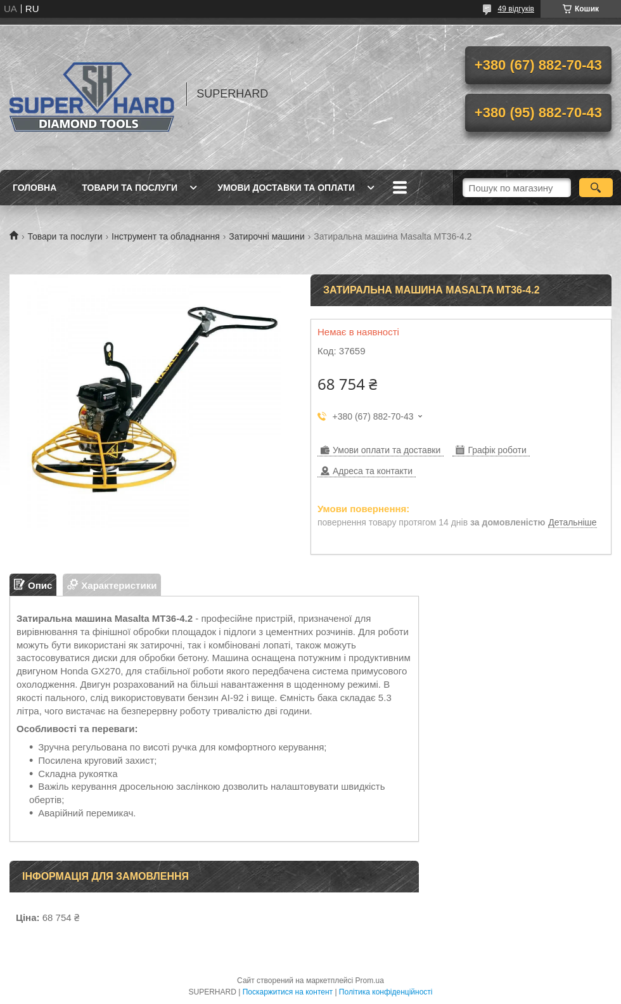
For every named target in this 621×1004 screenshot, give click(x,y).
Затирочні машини (266, 236)
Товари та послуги (129, 188)
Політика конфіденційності (386, 992)
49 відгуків (516, 8)
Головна (34, 188)
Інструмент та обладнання (166, 236)
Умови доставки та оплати (286, 188)
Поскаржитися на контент (288, 992)
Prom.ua (369, 980)
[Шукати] (596, 187)
